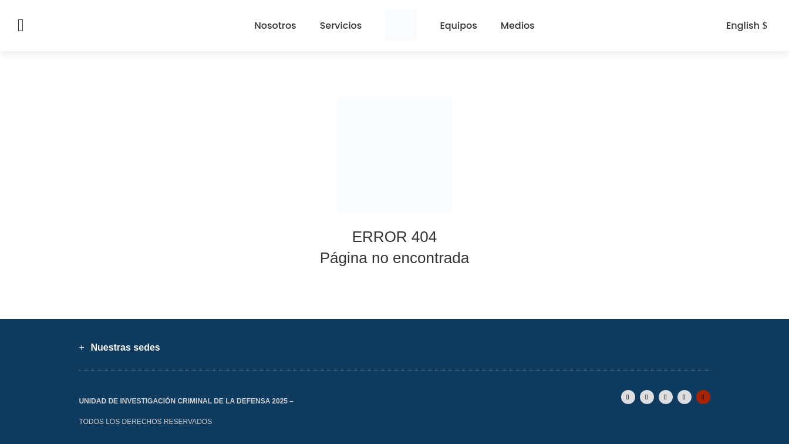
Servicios (341, 25)
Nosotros (275, 25)
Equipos (458, 25)
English (743, 25)
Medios (518, 25)
